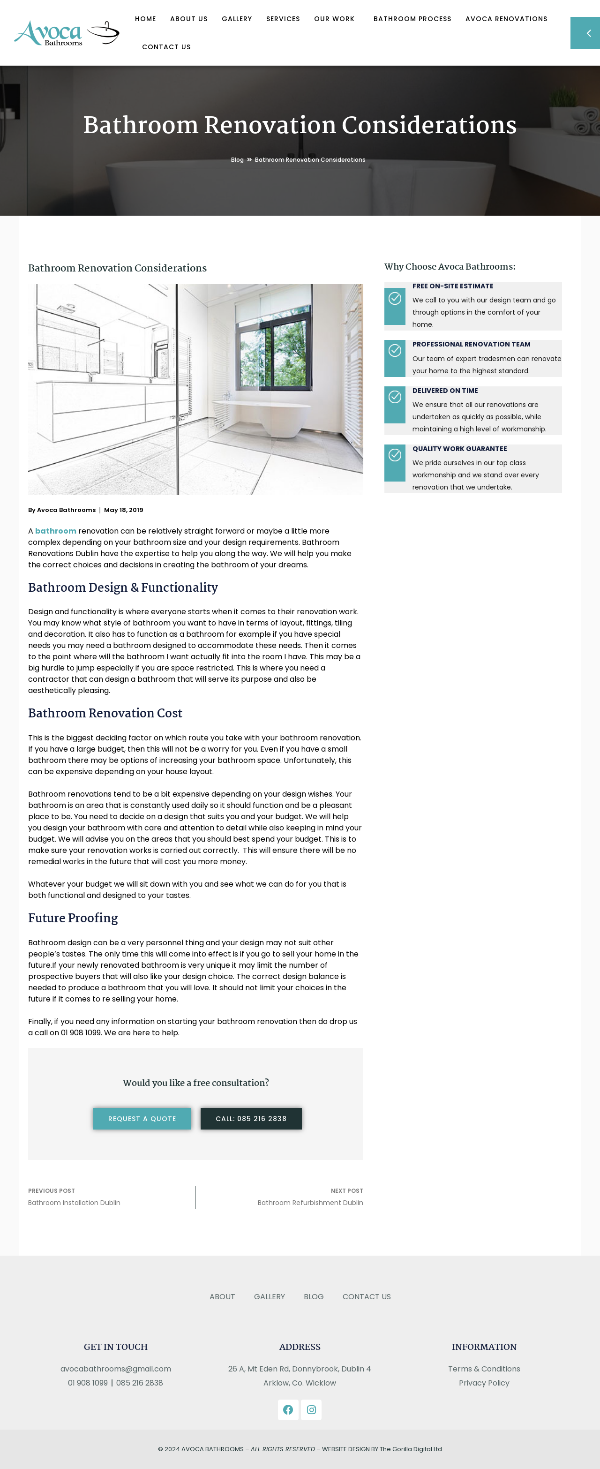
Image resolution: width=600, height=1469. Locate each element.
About (222, 1296)
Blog (237, 160)
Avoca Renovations (506, 18)
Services (283, 18)
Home (145, 18)
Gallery (237, 18)
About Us (189, 18)
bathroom (55, 531)
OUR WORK (337, 18)
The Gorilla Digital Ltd (411, 1449)
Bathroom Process (412, 18)
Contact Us (166, 47)
